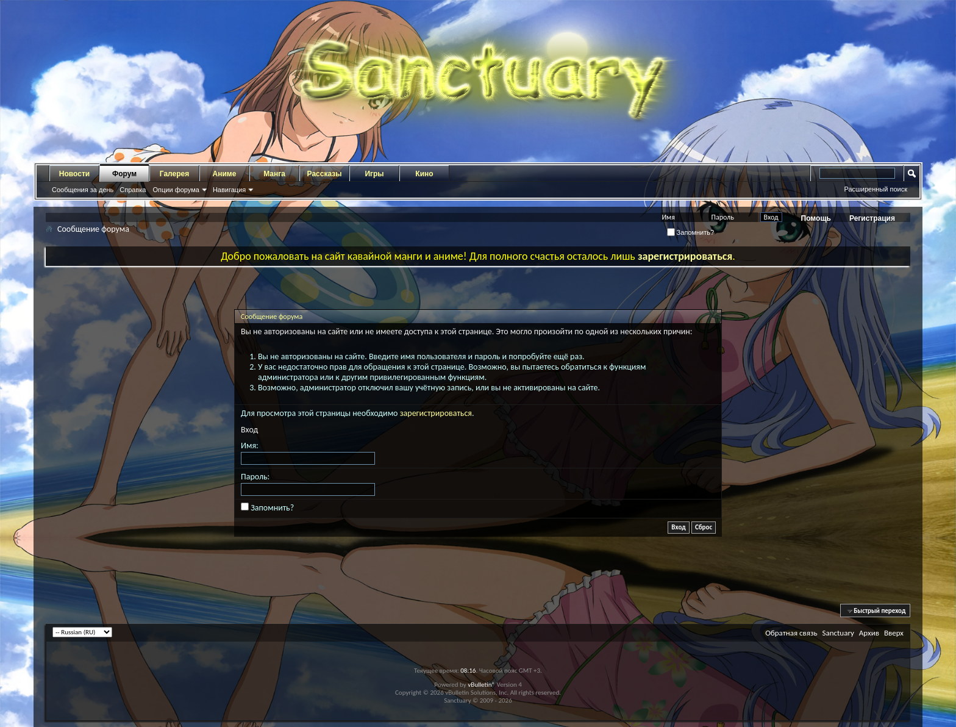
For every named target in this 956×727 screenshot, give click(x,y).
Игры (374, 174)
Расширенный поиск (875, 189)
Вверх (894, 632)
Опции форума (175, 189)
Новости (74, 174)
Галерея (174, 174)
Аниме (225, 174)
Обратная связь (791, 632)
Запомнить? (691, 232)
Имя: (250, 445)
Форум (124, 174)
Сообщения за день (82, 189)
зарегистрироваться (436, 413)
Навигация (229, 189)
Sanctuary (838, 632)
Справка (133, 189)
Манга (274, 174)
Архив (869, 632)
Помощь (816, 218)
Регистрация (872, 218)
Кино (424, 174)
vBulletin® (481, 685)
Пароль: (255, 476)
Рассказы (324, 174)
